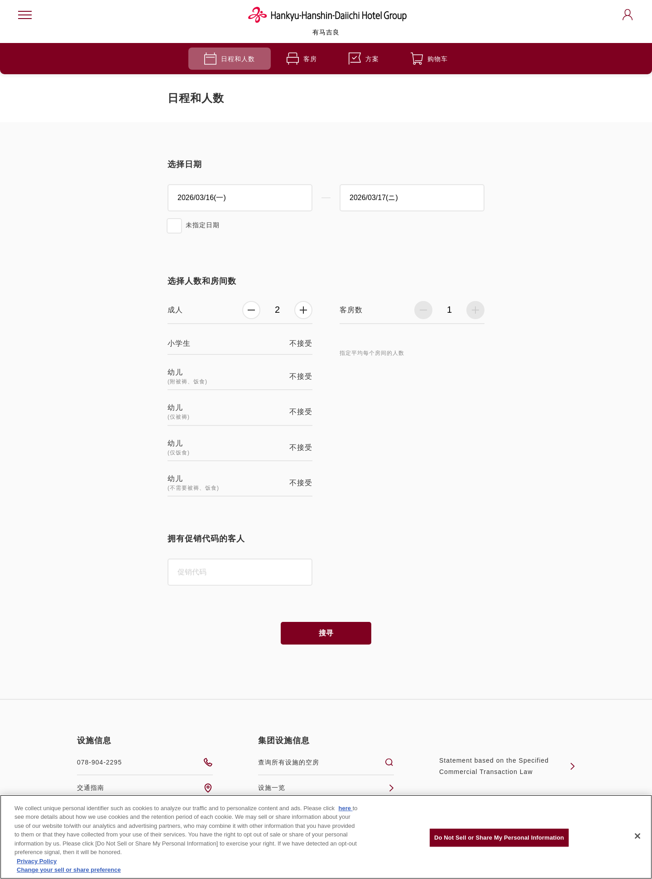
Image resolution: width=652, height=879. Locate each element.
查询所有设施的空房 (326, 762)
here (346, 808)
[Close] (637, 836)
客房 (302, 59)
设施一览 (326, 788)
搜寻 (326, 633)
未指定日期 (203, 225)
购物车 (429, 59)
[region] (326, 837)
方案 (364, 59)
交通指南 (145, 788)
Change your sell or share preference (69, 869)
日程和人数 (229, 59)
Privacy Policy (37, 861)
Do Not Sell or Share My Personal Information (499, 837)
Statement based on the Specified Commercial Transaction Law (507, 766)
